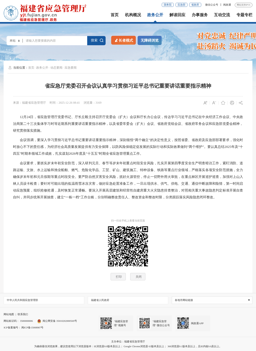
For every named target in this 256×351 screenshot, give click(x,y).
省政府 (195, 4)
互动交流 (222, 15)
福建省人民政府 (100, 300)
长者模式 (123, 40)
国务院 (168, 4)
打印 (119, 276)
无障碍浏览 (150, 40)
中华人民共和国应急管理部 (22, 300)
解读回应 (177, 15)
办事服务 (200, 15)
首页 (115, 15)
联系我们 (23, 314)
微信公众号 (212, 4)
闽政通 (227, 4)
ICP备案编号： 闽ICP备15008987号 (23, 327)
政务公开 (155, 15)
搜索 (97, 40)
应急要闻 (71, 67)
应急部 (181, 4)
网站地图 (9, 314)
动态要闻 (56, 67)
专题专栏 (244, 15)
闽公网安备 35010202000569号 (57, 320)
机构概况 (133, 15)
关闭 (139, 276)
